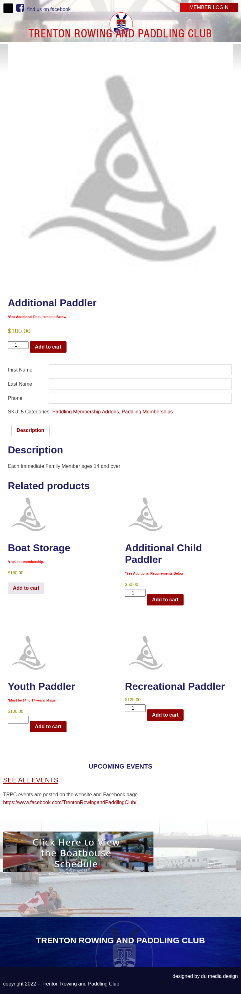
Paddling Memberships (147, 411)
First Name (20, 369)
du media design (219, 976)
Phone (15, 398)
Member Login (209, 7)
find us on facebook (43, 9)
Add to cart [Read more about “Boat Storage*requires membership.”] (26, 588)
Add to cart (48, 346)
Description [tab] (30, 430)
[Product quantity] (18, 345)
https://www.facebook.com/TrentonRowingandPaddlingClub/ (70, 802)
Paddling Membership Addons (85, 411)
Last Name (20, 384)
